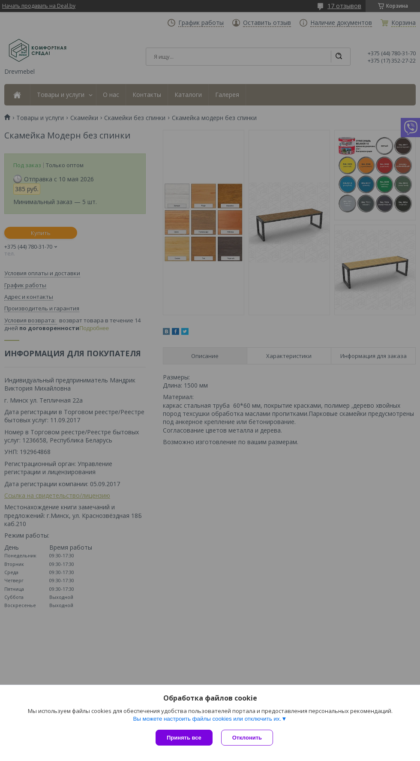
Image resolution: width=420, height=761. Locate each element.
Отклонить (247, 737)
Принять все (184, 737)
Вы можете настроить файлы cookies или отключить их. (207, 719)
